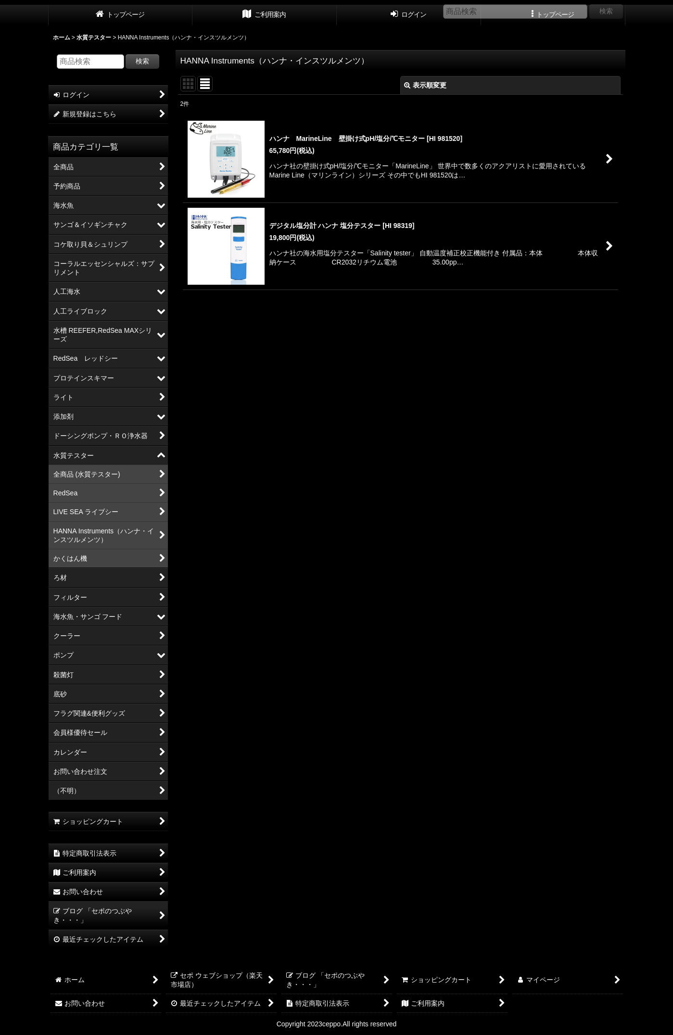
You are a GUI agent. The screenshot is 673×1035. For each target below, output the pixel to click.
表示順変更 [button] (425, 85)
